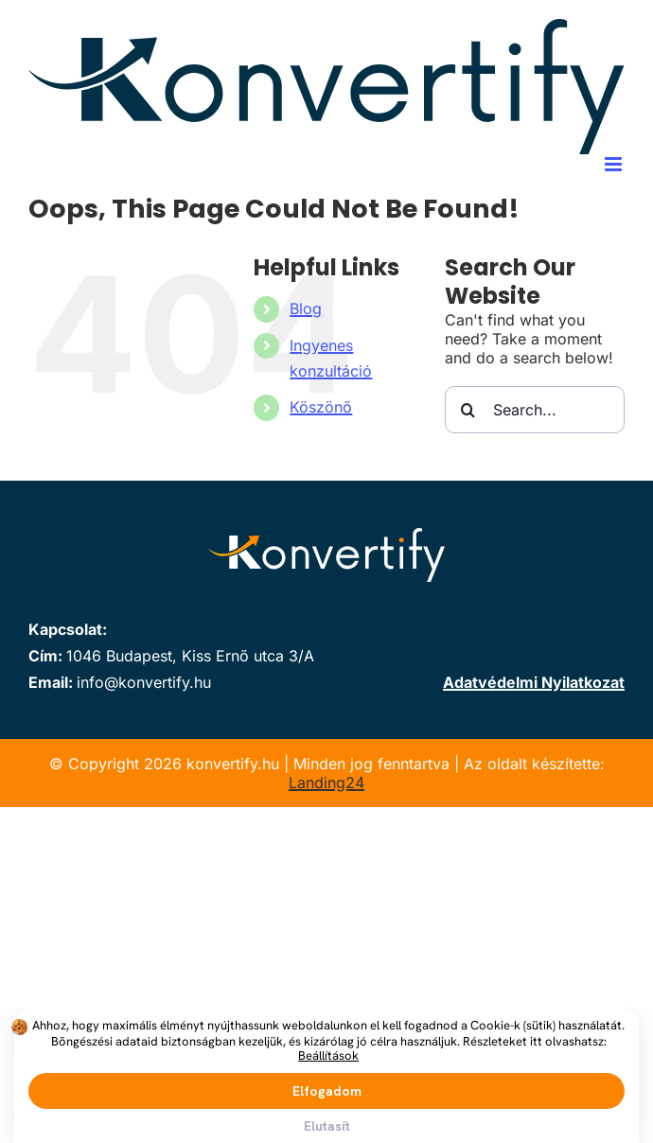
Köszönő (321, 406)
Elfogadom (327, 1090)
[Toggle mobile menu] (615, 164)
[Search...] (535, 409)
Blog (306, 308)
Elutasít (327, 1125)
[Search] (468, 409)
